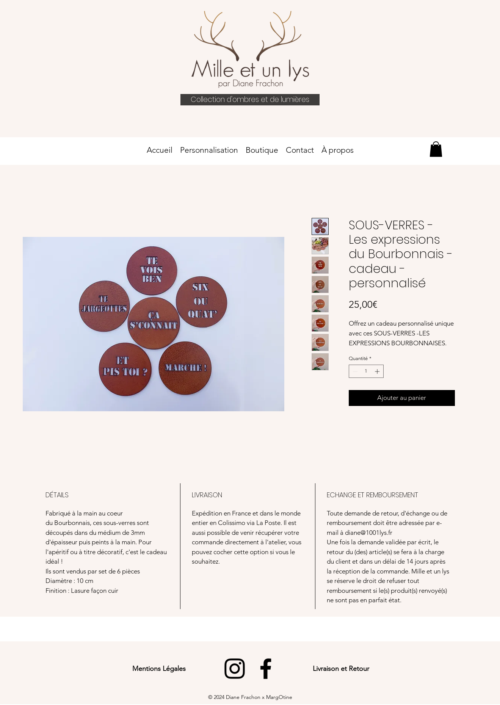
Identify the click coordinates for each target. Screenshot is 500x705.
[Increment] (377, 371)
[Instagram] (234, 668)
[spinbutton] (366, 371)
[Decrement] (354, 371)
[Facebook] (265, 668)
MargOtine (279, 697)
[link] (435, 149)
